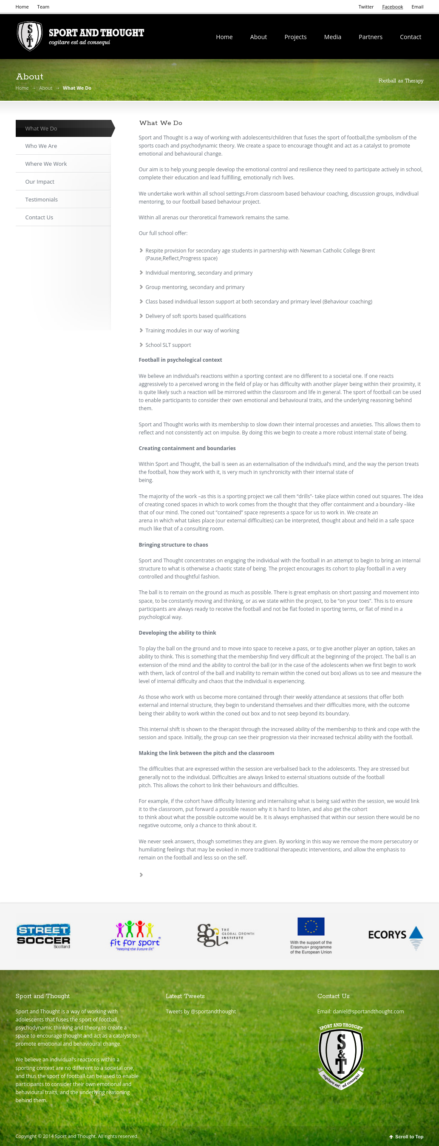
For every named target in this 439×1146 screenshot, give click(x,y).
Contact (410, 37)
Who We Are (41, 146)
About (258, 37)
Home (22, 6)
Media (332, 37)
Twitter (366, 6)
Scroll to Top (409, 1137)
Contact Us (39, 217)
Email (418, 6)
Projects (295, 37)
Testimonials (41, 199)
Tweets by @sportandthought (201, 1011)
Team (43, 6)
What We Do (41, 128)
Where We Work (46, 163)
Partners (370, 37)
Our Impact (39, 181)
